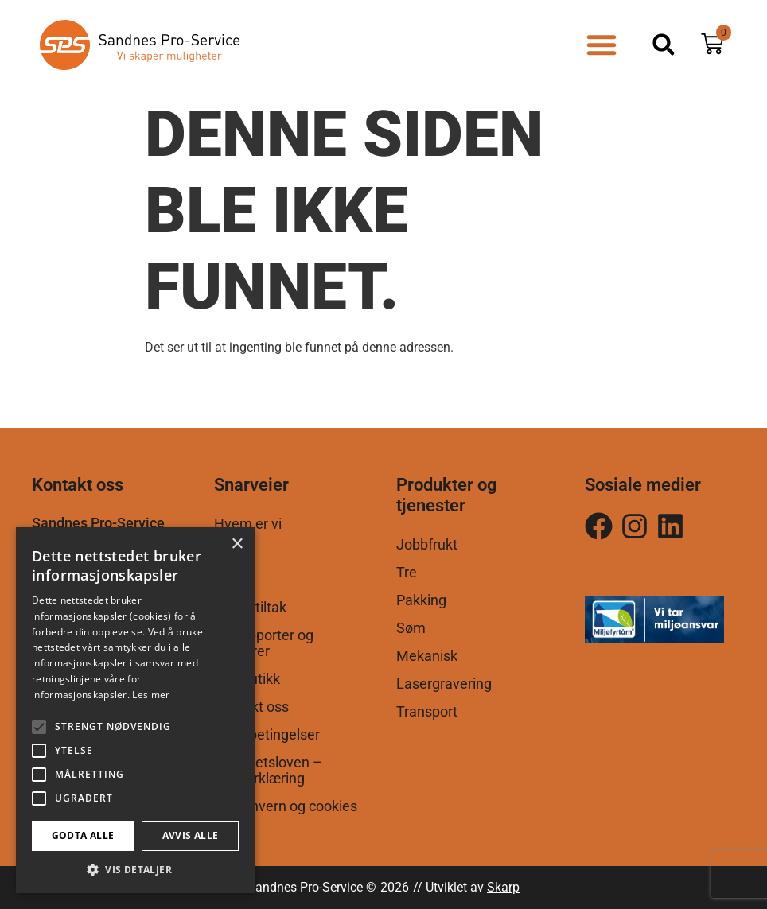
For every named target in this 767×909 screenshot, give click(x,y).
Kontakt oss (251, 707)
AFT (227, 580)
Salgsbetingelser (267, 735)
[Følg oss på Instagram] (599, 526)
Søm (411, 628)
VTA (227, 552)
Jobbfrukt (426, 545)
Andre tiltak (250, 608)
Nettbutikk (247, 679)
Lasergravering (444, 684)
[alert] (135, 710)
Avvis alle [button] (190, 835)
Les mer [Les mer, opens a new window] (150, 694)
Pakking (421, 600)
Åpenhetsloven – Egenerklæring (268, 771)
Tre (406, 573)
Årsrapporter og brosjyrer (263, 643)
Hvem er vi (248, 524)
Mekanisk (426, 656)
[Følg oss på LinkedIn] (670, 526)
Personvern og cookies (285, 806)
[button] (601, 44)
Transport (426, 712)
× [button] (237, 544)
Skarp (503, 887)
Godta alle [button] (83, 835)
